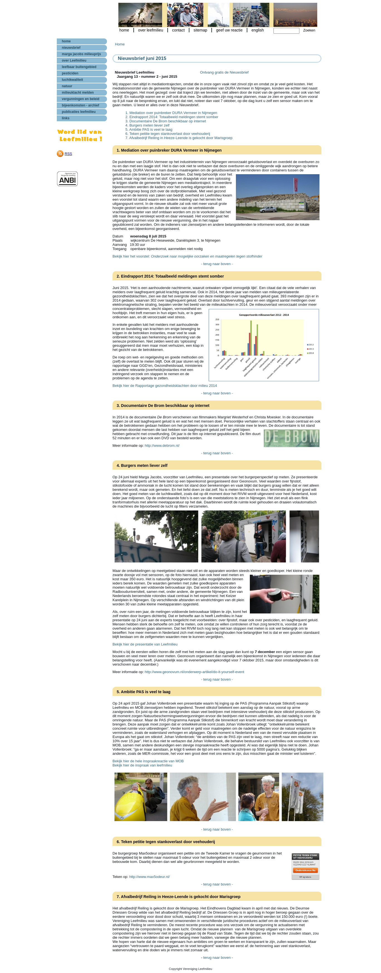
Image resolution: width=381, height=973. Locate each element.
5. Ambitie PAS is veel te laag (148, 129)
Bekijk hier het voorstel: (187, 256)
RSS (68, 154)
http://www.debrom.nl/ (162, 445)
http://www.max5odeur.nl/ (149, 877)
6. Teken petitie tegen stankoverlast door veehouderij (167, 134)
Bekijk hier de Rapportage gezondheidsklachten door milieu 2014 (165, 386)
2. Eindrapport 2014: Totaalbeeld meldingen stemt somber (171, 117)
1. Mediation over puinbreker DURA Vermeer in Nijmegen (171, 113)
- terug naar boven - (217, 264)
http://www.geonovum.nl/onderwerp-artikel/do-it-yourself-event (194, 672)
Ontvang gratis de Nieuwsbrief (224, 72)
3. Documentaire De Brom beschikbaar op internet (165, 121)
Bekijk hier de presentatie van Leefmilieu (145, 644)
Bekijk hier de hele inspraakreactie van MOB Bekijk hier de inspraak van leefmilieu (148, 763)
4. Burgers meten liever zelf (147, 125)
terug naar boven (217, 957)
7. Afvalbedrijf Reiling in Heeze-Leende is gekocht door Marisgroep (178, 138)
